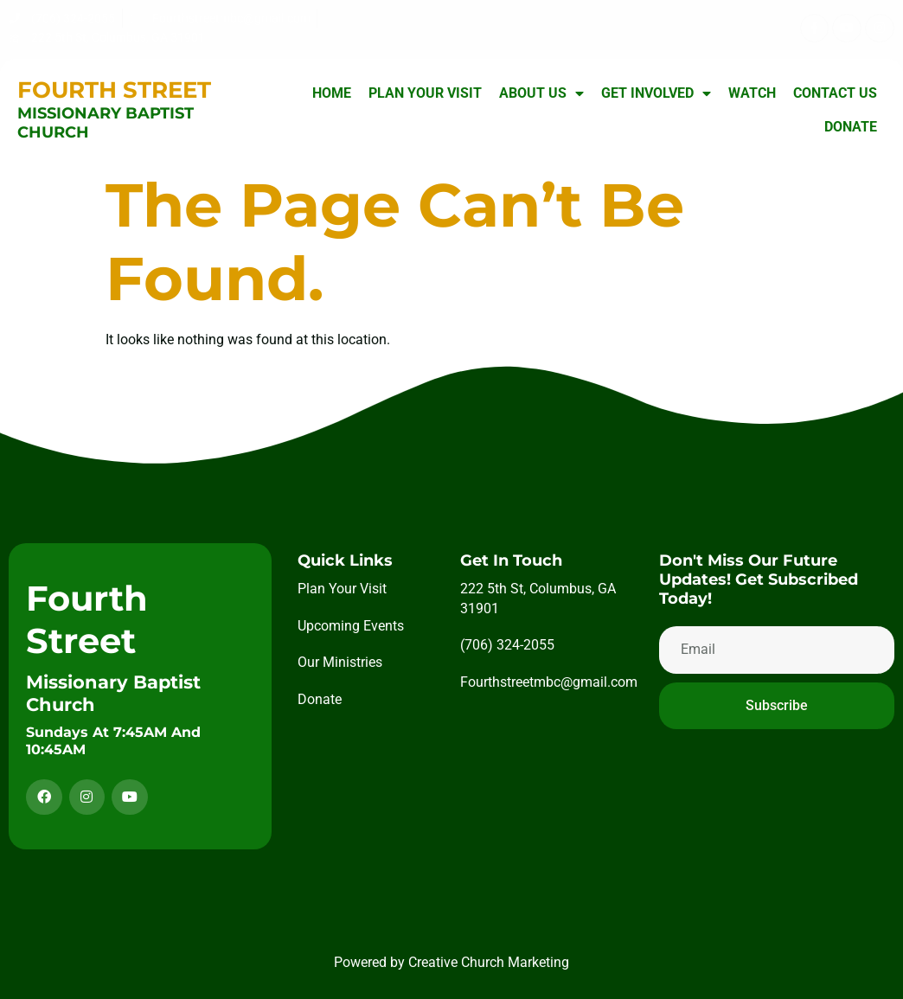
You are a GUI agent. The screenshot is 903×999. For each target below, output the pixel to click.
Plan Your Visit (425, 93)
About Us (541, 93)
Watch (752, 93)
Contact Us (835, 93)
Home (331, 93)
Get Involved (656, 93)
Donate (850, 126)
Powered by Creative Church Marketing (451, 962)
